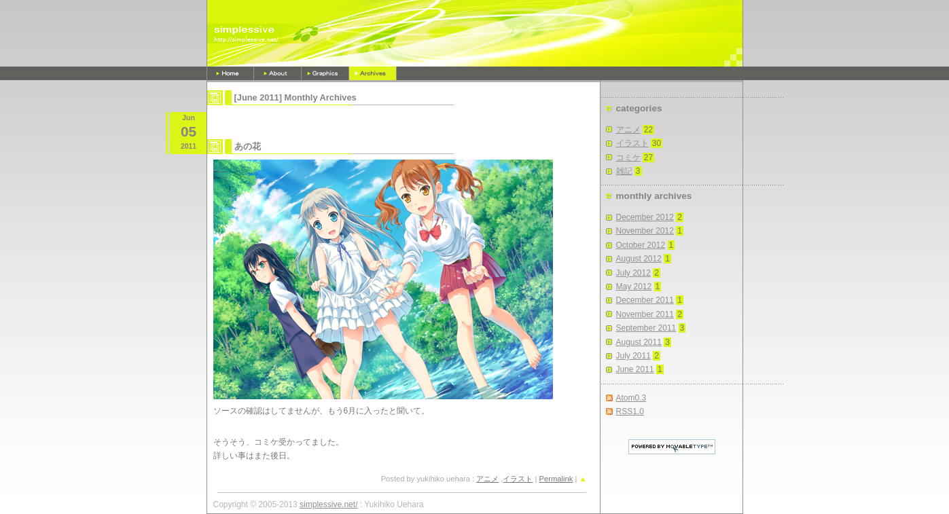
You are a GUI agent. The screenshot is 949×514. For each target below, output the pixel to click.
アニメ (487, 479)
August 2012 (639, 258)
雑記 (624, 171)
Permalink (556, 479)
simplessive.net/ (328, 504)
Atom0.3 (631, 398)
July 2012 (633, 273)
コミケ (628, 157)
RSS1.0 (630, 411)
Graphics (325, 73)
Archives (373, 73)
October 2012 (641, 245)
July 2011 (633, 356)
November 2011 (645, 314)
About (278, 73)
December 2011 (645, 300)
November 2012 (645, 231)
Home (230, 73)
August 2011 (639, 342)
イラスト (518, 479)
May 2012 (634, 286)
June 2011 (635, 369)
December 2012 (645, 217)
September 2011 (646, 328)
